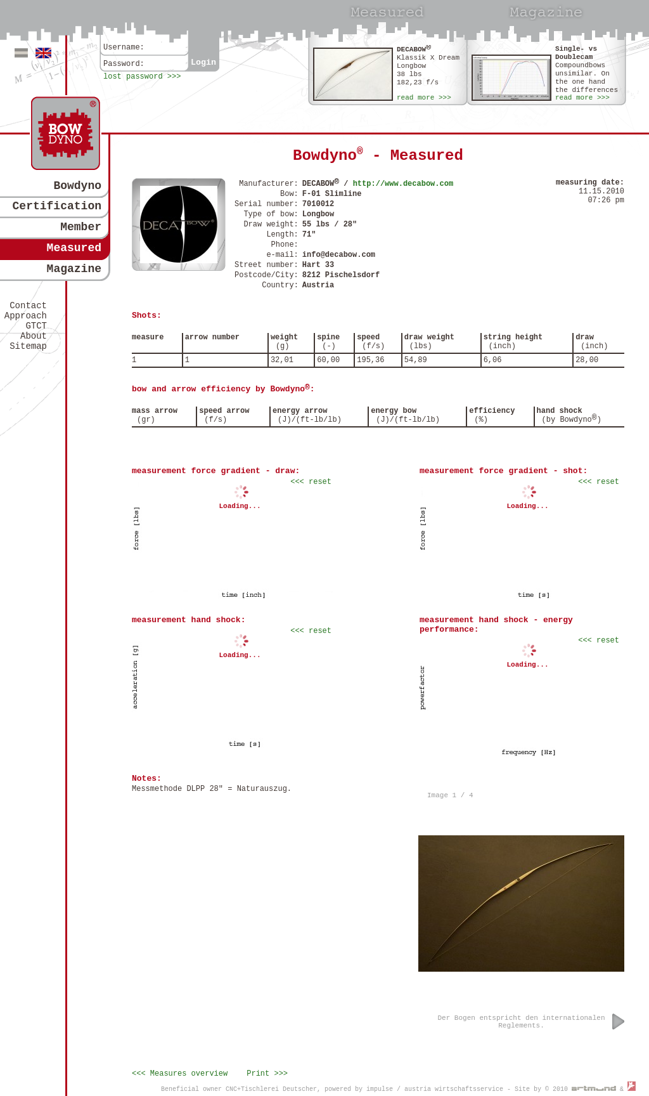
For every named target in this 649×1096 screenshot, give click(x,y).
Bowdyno (77, 185)
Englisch (43, 53)
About (33, 336)
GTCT (36, 326)
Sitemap (28, 346)
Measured (74, 248)
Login (203, 62)
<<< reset (310, 482)
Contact (28, 306)
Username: (124, 47)
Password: (124, 64)
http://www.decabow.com (403, 183)
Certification (57, 206)
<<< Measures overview (180, 1073)
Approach (25, 316)
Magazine (74, 269)
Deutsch (21, 53)
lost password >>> (142, 76)
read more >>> (424, 97)
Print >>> (267, 1073)
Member (80, 227)
